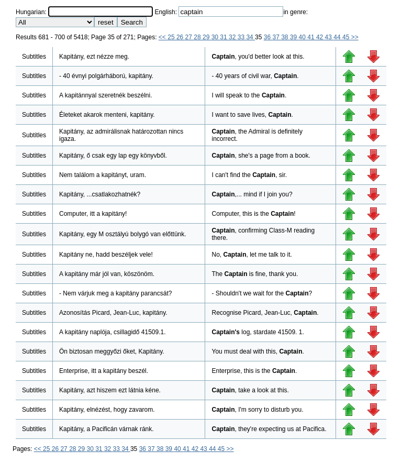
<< (163, 37)
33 (242, 37)
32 (233, 37)
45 (346, 37)
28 (198, 37)
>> (355, 37)
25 (172, 37)
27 (189, 37)
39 (294, 37)
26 (180, 37)
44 (337, 37)
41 (311, 37)
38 (285, 37)
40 (303, 37)
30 (215, 37)
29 (207, 37)
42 (320, 37)
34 (250, 37)
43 (329, 37)
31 (224, 37)
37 (276, 37)
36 (268, 37)
